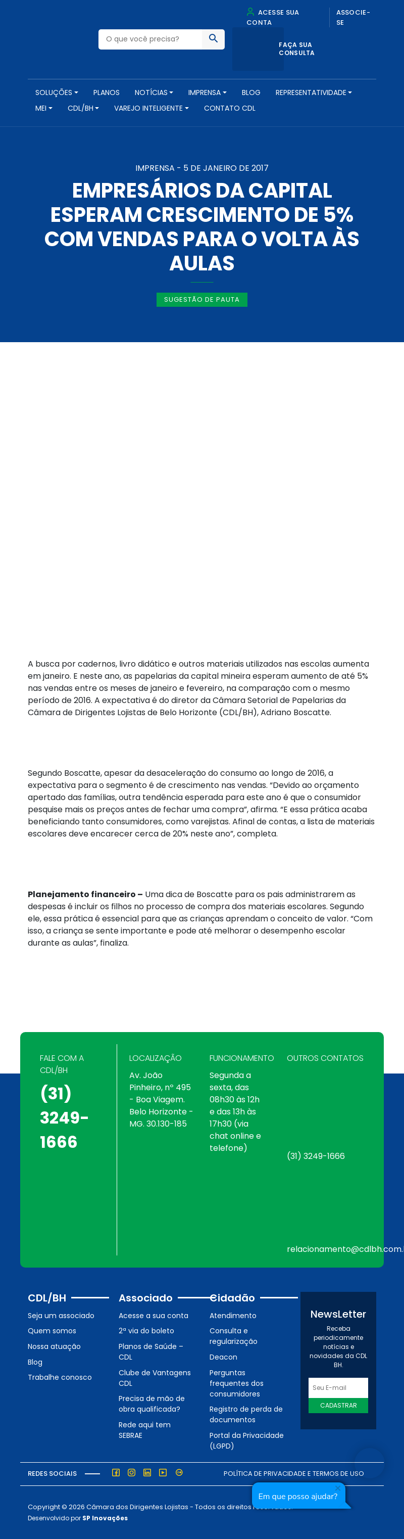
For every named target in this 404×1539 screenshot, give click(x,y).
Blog (251, 92)
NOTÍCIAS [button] (151, 92)
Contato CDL (230, 108)
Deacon (223, 1357)
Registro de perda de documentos (246, 1414)
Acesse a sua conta (153, 1316)
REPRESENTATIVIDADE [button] (311, 92)
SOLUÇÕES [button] (53, 92)
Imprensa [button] (204, 92)
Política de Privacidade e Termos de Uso (294, 1473)
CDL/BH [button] (80, 108)
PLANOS (106, 92)
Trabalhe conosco (60, 1377)
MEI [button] (40, 108)
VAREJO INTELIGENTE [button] (148, 108)
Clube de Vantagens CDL (155, 1378)
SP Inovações (105, 1518)
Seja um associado (61, 1316)
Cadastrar (338, 1405)
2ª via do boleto (146, 1331)
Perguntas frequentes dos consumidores (237, 1383)
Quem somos (52, 1331)
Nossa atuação (54, 1346)
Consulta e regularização (234, 1336)
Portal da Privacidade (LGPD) (247, 1440)
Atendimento (233, 1316)
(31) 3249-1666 (64, 1117)
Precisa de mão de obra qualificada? (152, 1403)
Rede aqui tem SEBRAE (145, 1430)
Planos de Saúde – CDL (151, 1351)
